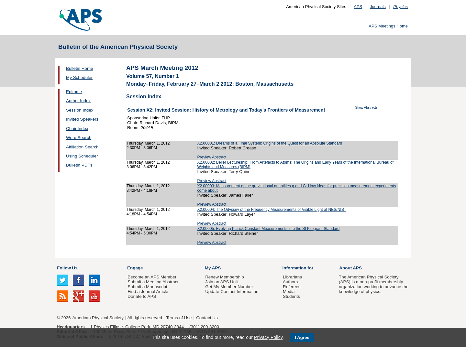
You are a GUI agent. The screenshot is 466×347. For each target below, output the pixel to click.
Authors (290, 281)
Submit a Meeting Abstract (153, 281)
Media (289, 291)
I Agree (302, 337)
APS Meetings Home (388, 26)
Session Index (79, 110)
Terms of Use (179, 317)
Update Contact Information (231, 291)
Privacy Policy (268, 337)
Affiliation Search (82, 147)
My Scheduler (79, 77)
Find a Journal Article (148, 291)
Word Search (78, 137)
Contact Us (206, 317)
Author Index (78, 100)
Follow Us (67, 268)
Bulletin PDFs (79, 165)
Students (291, 296)
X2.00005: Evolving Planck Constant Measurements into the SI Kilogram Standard (268, 228)
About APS (350, 268)
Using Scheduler (82, 156)
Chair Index (77, 128)
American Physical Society (98, 317)
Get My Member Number (229, 286)
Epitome (74, 91)
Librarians (292, 277)
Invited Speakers (82, 119)
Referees (292, 286)
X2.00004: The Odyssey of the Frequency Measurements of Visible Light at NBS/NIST (271, 209)
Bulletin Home (79, 68)
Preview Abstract (211, 157)
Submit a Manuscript (147, 286)
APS (358, 6)
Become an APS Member (152, 277)
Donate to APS (142, 296)
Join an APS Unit (221, 281)
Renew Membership (224, 277)
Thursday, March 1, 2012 (148, 143)
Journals (378, 6)
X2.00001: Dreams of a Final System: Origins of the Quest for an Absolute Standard (269, 143)
